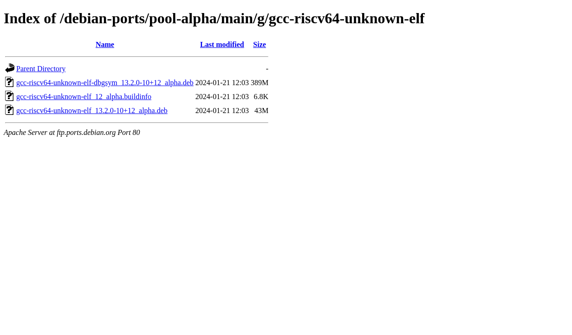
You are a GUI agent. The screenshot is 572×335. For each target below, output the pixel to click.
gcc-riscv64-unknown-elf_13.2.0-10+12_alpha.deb (92, 110)
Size (259, 44)
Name (105, 44)
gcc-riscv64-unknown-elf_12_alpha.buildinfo (83, 96)
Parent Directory (40, 69)
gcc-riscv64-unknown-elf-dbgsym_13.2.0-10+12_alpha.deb (105, 83)
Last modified (222, 44)
